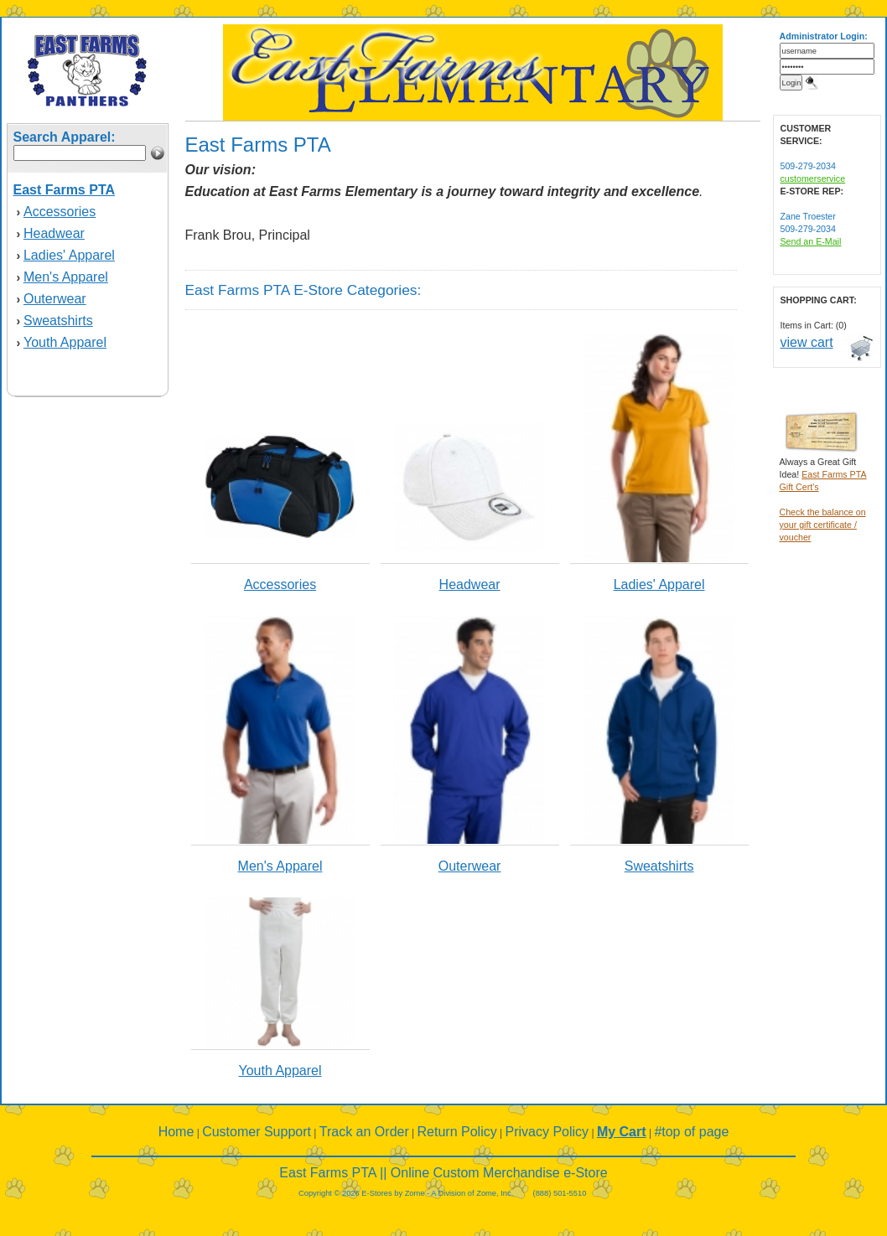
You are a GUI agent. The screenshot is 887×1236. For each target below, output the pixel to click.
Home (176, 1132)
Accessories (59, 211)
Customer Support (256, 1132)
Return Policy (457, 1132)
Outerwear (54, 299)
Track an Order (364, 1132)
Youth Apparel (64, 342)
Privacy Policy (547, 1132)
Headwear (54, 233)
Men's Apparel (65, 277)
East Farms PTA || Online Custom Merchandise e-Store (443, 1173)
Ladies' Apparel (69, 255)
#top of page (691, 1132)
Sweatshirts (58, 320)
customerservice (813, 178)
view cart (807, 342)
